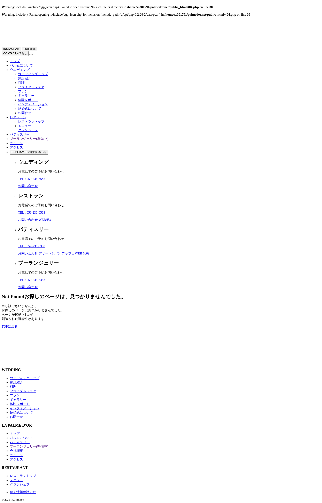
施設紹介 (24, 78)
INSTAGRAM (11, 48)
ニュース (16, 143)
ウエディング (20, 69)
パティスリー (20, 134)
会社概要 (16, 450)
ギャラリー (26, 95)
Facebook (29, 48)
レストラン (18, 117)
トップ (15, 61)
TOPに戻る (10, 326)
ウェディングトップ (33, 74)
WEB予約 (46, 219)
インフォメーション (33, 104)
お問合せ (15, 53)
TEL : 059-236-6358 (31, 246)
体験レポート (28, 100)
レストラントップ (31, 121)
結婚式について (29, 108)
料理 (21, 82)
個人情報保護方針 (23, 492)
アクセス (16, 147)
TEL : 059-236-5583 (31, 179)
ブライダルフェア (31, 87)
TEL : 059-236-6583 (31, 212)
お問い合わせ (29, 152)
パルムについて (21, 65)
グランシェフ (28, 130)
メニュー (24, 126)
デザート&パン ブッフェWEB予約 (64, 253)
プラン (23, 91)
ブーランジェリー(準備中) (29, 138)
